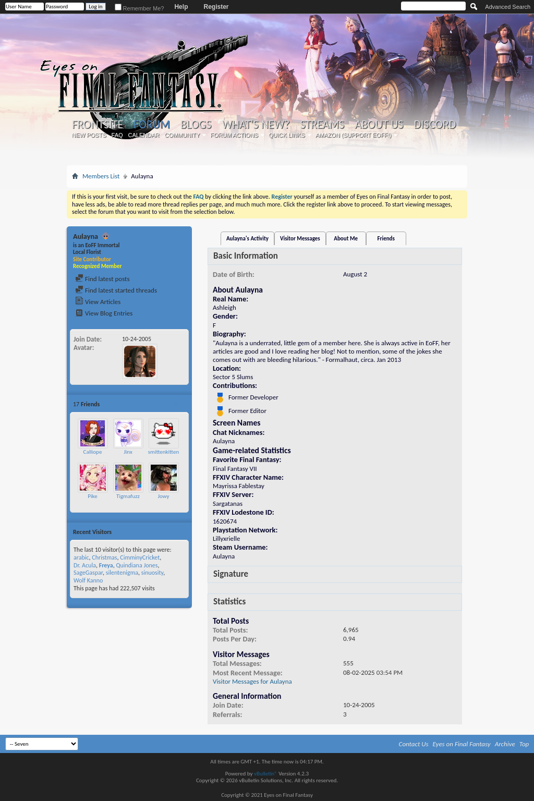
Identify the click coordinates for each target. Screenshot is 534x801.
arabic (81, 557)
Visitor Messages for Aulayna (252, 681)
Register (215, 6)
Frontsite (97, 124)
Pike (92, 496)
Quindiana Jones (136, 565)
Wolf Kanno (88, 580)
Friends (386, 238)
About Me (346, 238)
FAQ (117, 135)
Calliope (92, 451)
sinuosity (152, 572)
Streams (322, 124)
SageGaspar (88, 572)
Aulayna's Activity (247, 238)
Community (182, 135)
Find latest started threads (116, 290)
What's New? (256, 124)
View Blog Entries (103, 313)
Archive (505, 744)
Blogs (195, 124)
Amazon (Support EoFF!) (353, 135)
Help (181, 6)
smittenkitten (163, 451)
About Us (379, 124)
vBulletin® (265, 773)
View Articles (97, 302)
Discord (435, 124)
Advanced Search (507, 7)
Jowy (163, 496)
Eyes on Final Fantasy (462, 744)
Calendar (144, 135)
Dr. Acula (85, 565)
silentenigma (122, 572)
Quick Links (287, 135)
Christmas (104, 557)
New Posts (89, 135)
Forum (151, 124)
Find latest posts (102, 279)
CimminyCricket (140, 557)
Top (524, 744)
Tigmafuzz (128, 496)
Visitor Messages (300, 238)
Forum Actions (234, 135)
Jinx (128, 451)
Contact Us (414, 744)
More (179, 403)
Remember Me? (139, 8)
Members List (100, 176)
